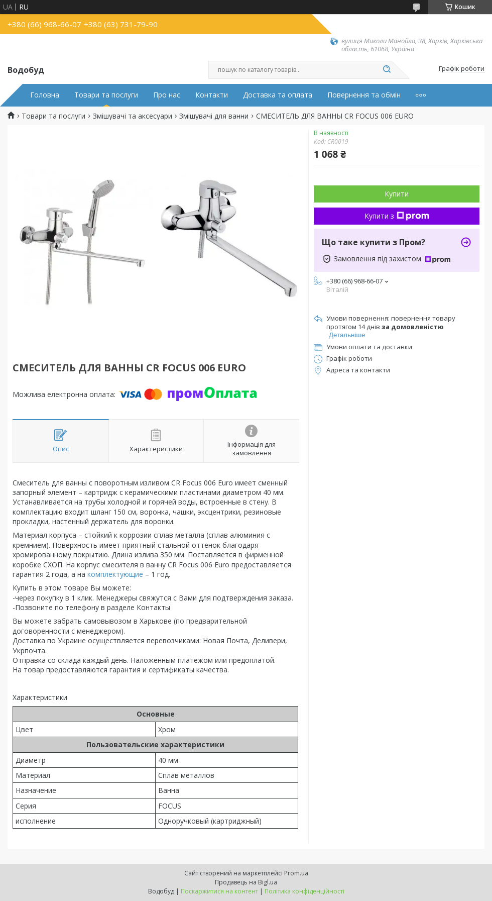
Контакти (211, 94)
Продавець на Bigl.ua (246, 882)
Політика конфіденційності (304, 891)
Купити (397, 193)
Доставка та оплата (277, 94)
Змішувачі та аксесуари (132, 116)
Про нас (166, 94)
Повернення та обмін (364, 94)
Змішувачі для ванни (214, 116)
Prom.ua (296, 873)
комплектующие (115, 574)
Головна (44, 94)
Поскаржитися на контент (219, 891)
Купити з (396, 216)
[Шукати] (387, 70)
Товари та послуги (106, 94)
